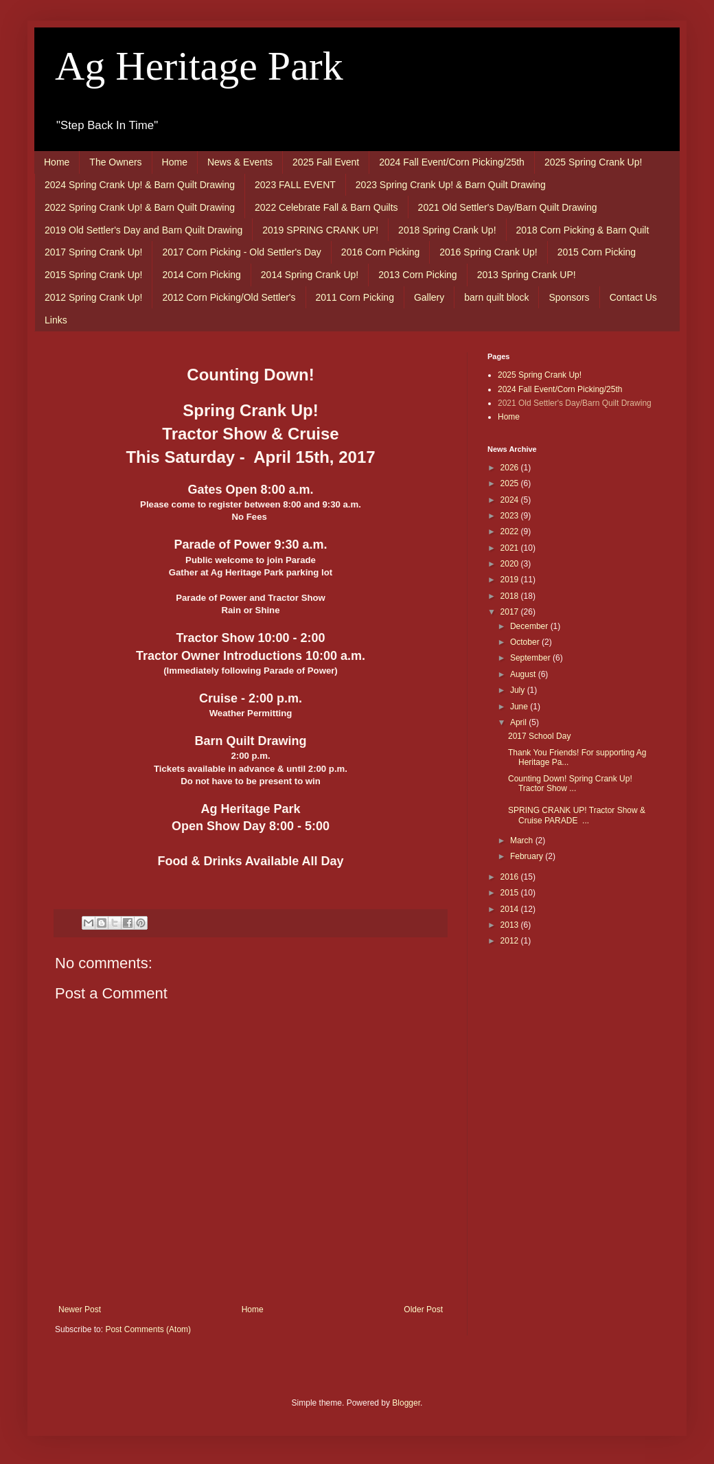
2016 (510, 877)
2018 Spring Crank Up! (447, 230)
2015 (510, 892)
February (527, 856)
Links (56, 319)
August (524, 674)
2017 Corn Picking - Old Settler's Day (241, 252)
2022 (510, 531)
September (531, 658)
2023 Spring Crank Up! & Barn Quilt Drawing (451, 184)
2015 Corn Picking (596, 252)
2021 (510, 548)
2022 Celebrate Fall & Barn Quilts (326, 207)
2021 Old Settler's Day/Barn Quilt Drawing (507, 207)
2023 (510, 516)
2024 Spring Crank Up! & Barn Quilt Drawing (140, 184)
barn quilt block (496, 297)
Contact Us (633, 297)
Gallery (429, 297)
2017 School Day (539, 736)
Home (56, 162)
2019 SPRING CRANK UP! (320, 230)
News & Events (240, 162)
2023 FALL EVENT (295, 184)
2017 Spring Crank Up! (93, 252)
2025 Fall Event (325, 162)
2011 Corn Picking (355, 297)
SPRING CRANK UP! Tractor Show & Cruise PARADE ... (576, 815)
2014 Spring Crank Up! (309, 274)
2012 (510, 941)
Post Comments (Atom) (148, 1329)
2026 (510, 467)
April (519, 722)
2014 (510, 909)
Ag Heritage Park (199, 66)
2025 (510, 483)
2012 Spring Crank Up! (93, 297)
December (530, 626)
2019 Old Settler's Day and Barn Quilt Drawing (143, 230)
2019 (510, 579)
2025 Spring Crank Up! (593, 162)
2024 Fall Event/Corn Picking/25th (452, 162)
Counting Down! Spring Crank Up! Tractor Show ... (570, 783)
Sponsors (569, 297)
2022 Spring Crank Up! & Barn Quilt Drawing (140, 207)
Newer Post (79, 1309)
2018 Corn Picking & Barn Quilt (582, 230)
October (526, 642)
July (518, 690)
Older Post (423, 1309)
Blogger (406, 1403)
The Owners (115, 162)
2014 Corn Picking (201, 274)
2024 (510, 500)
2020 (510, 564)
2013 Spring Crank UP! (526, 274)
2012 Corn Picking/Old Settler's (228, 297)
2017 (510, 612)
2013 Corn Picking (417, 274)
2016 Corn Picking (380, 252)
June (520, 706)
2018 (510, 596)
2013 (510, 925)
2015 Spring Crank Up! (93, 274)
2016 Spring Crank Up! (488, 252)
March (523, 840)
